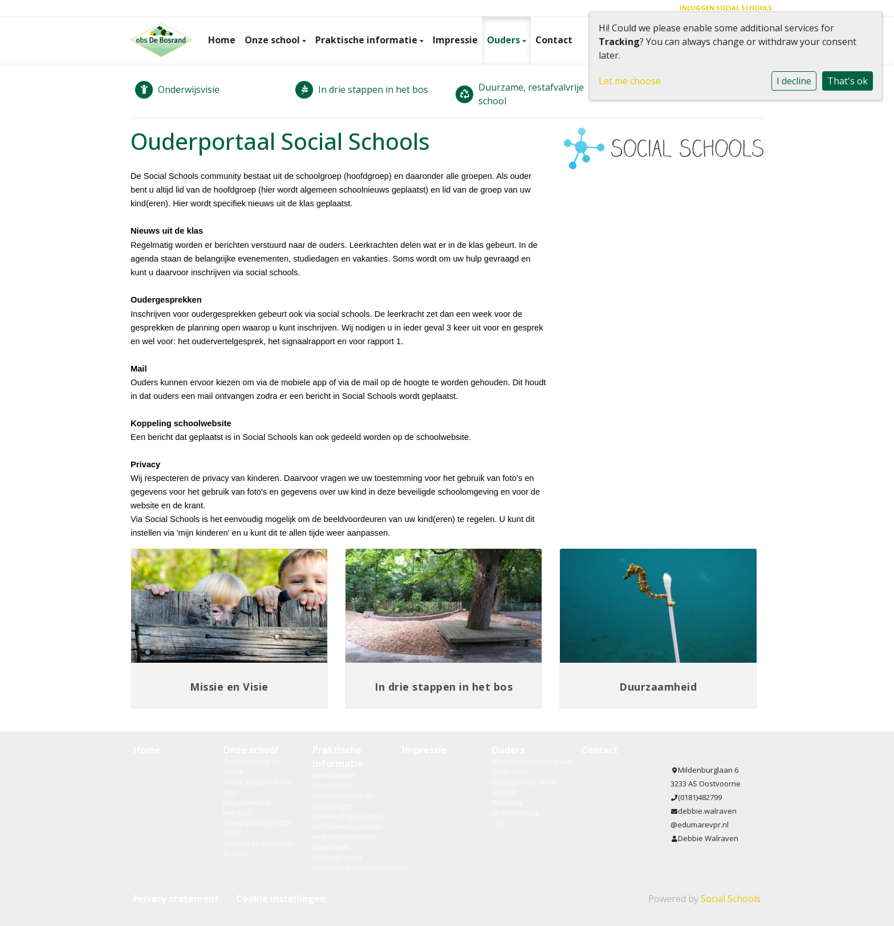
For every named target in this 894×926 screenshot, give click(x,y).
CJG (497, 823)
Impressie (455, 40)
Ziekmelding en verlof (347, 816)
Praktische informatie (367, 40)
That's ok (847, 81)
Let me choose (630, 81)
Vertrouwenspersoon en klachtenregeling (346, 832)
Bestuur (235, 854)
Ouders (504, 40)
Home (221, 40)
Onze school (273, 40)
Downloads (331, 847)
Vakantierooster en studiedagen (343, 801)
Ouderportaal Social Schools (524, 787)
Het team (238, 813)
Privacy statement (176, 898)
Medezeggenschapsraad (527, 761)
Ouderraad (509, 772)
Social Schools (731, 898)
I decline (794, 81)
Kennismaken (333, 775)
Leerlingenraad (336, 857)
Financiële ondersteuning (515, 808)
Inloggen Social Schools (726, 7)
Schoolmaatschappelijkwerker (348, 867)
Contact (553, 40)
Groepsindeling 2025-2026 (258, 828)
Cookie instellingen (281, 898)
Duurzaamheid (247, 802)
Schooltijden (332, 785)
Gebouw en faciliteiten (259, 844)
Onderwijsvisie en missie (251, 767)
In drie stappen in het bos (257, 787)
